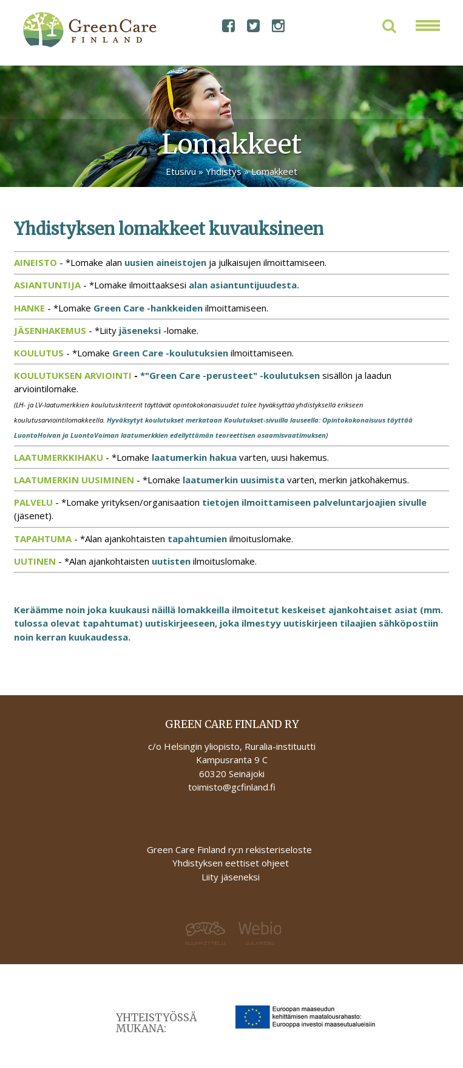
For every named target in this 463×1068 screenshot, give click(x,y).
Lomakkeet (274, 171)
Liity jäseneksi (230, 877)
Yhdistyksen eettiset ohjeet (230, 863)
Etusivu (181, 171)
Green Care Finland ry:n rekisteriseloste (230, 849)
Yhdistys (224, 171)
